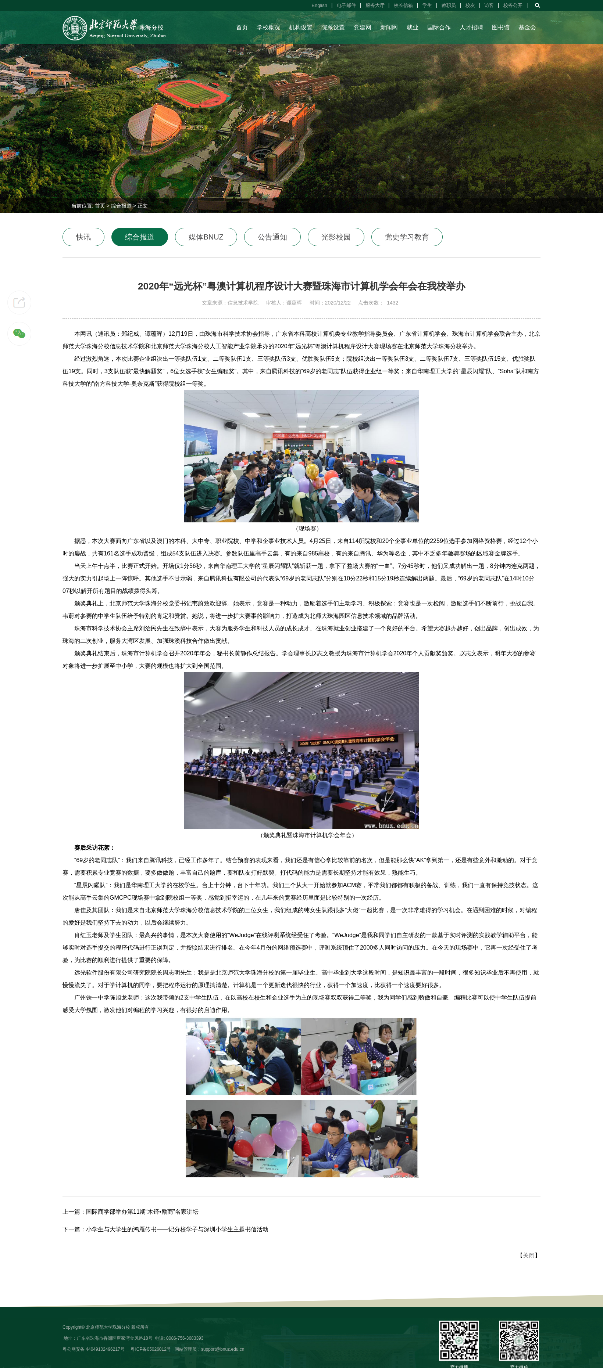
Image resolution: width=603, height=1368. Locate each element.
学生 (427, 5)
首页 (242, 27)
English (319, 5)
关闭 (529, 1255)
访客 (489, 5)
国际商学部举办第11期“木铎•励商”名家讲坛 (142, 1212)
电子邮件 (346, 5)
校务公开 (512, 5)
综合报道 (121, 206)
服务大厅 (375, 5)
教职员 (449, 5)
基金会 (527, 27)
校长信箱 (403, 5)
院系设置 (333, 27)
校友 (470, 5)
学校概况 (268, 27)
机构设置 (301, 27)
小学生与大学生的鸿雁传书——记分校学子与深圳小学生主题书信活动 (177, 1229)
